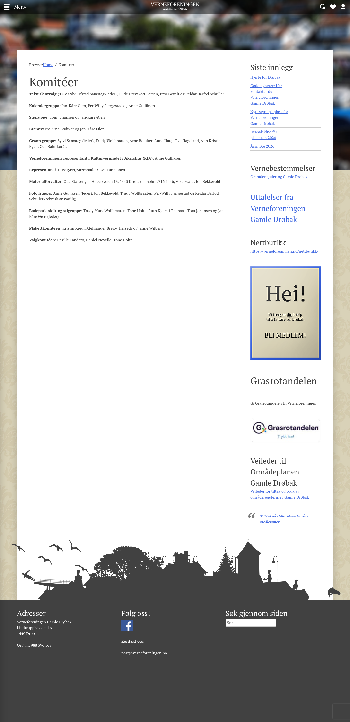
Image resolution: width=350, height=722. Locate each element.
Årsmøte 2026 (262, 146)
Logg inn (343, 6)
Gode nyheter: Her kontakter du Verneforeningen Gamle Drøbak (266, 94)
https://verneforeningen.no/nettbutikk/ (284, 251)
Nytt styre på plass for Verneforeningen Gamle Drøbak (269, 117)
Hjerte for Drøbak (265, 77)
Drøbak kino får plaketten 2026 (263, 134)
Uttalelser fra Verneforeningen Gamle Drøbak (278, 208)
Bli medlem (333, 6)
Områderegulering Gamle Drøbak (278, 176)
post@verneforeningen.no (144, 653)
